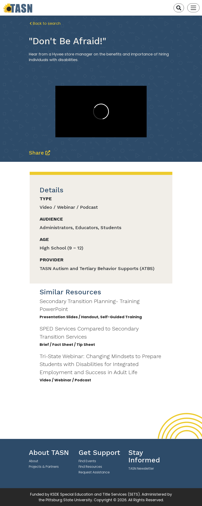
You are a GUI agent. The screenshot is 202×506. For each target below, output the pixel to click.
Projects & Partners (44, 466)
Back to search (45, 23)
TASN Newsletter (141, 468)
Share (39, 153)
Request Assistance (94, 472)
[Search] (179, 8)
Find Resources (90, 466)
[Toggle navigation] (193, 7)
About (33, 461)
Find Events (87, 461)
